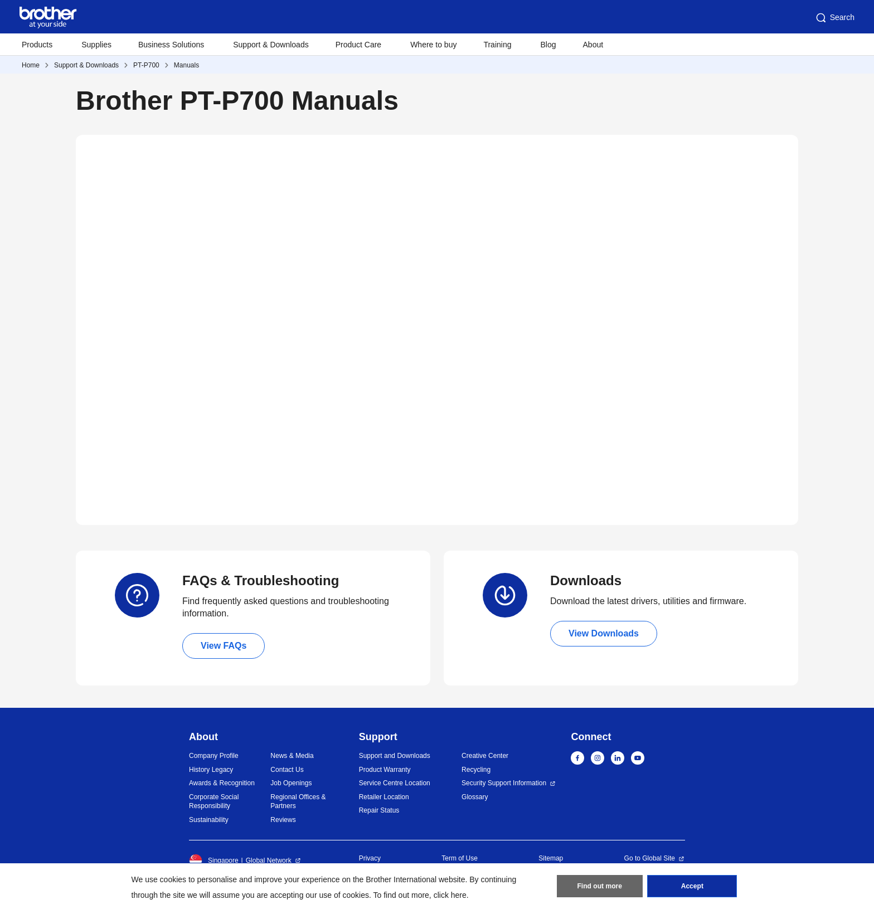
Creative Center (485, 756)
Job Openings (291, 783)
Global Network (269, 860)
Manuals (186, 65)
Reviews (282, 820)
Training (497, 44)
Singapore (214, 860)
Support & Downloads (270, 44)
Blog (548, 44)
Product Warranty (385, 770)
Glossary (475, 797)
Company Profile (214, 756)
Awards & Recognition (222, 783)
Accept (692, 887)
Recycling (476, 770)
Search (834, 18)
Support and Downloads (394, 756)
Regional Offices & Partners (298, 801)
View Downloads (604, 633)
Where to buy (433, 44)
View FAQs (223, 645)
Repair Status (379, 810)
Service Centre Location (394, 783)
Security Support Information (504, 783)
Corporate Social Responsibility (214, 801)
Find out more (599, 887)
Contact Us (286, 770)
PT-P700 (146, 65)
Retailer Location (384, 797)
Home (31, 65)
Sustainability (209, 820)
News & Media (291, 756)
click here (450, 895)
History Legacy (211, 770)
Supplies (96, 44)
